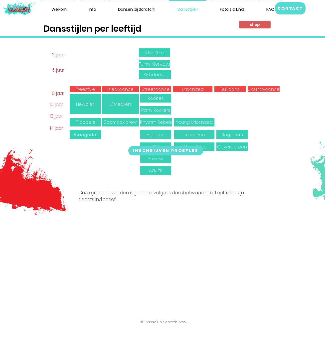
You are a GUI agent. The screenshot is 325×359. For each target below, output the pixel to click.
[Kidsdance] (155, 74)
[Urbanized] (192, 89)
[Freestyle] (85, 89)
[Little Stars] (154, 52)
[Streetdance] (155, 89)
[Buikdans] (230, 89)
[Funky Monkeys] (154, 64)
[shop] (255, 24)
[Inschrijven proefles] (165, 150)
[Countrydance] (264, 89)
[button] (290, 8)
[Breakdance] (120, 89)
